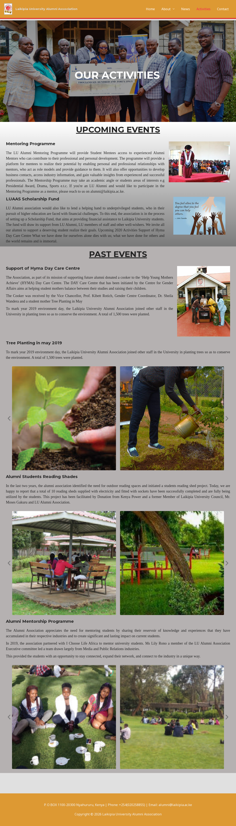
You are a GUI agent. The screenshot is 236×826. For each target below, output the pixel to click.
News (185, 9)
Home (150, 9)
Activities (203, 9)
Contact (223, 9)
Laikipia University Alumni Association (49, 9)
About (166, 9)
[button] (9, 418)
